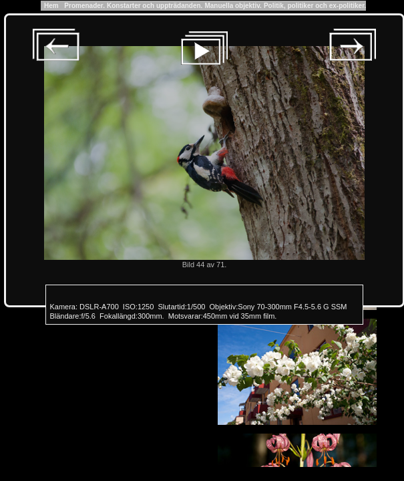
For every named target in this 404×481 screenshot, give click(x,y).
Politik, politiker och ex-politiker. (315, 5)
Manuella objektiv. (232, 5)
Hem (52, 5)
